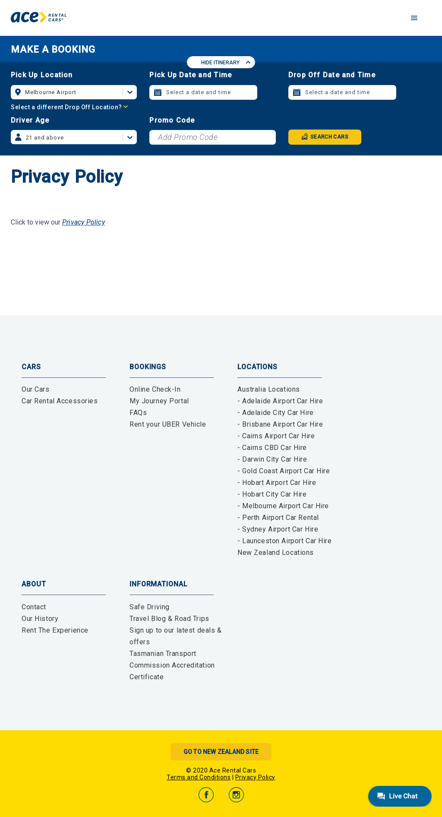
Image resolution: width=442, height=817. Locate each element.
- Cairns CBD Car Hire (272, 447)
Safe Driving (149, 607)
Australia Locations (268, 389)
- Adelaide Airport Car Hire (280, 401)
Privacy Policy (83, 222)
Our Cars (36, 389)
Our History (40, 618)
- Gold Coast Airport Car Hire (283, 471)
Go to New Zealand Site (221, 751)
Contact (34, 607)
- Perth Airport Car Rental (278, 517)
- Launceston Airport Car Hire (284, 541)
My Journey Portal (159, 401)
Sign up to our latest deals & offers (175, 636)
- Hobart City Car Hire (272, 494)
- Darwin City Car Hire (272, 459)
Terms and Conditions (198, 777)
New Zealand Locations (275, 552)
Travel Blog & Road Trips (169, 618)
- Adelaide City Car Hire (275, 412)
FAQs (138, 412)
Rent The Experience (55, 630)
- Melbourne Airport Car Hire (283, 506)
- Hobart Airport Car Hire (276, 482)
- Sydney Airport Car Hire (277, 529)
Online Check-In (155, 389)
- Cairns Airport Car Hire (276, 436)
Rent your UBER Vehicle (167, 424)
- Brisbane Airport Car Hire (280, 424)
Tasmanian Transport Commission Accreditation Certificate (172, 665)
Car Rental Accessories (60, 401)
